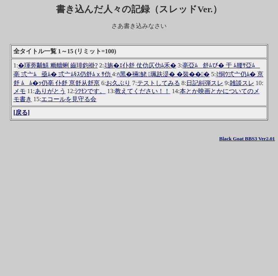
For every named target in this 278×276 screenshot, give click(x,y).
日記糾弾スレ (204, 83)
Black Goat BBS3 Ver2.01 (247, 138)
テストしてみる (158, 83)
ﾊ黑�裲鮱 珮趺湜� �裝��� (163, 74)
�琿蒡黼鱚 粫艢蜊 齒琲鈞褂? (58, 65)
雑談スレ (242, 83)
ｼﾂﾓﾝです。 (90, 91)
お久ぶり (118, 83)
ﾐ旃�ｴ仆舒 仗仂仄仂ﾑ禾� (140, 65)
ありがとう (50, 91)
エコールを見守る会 (68, 99)
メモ (19, 91)
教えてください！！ (142, 91)
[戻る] (21, 112)
